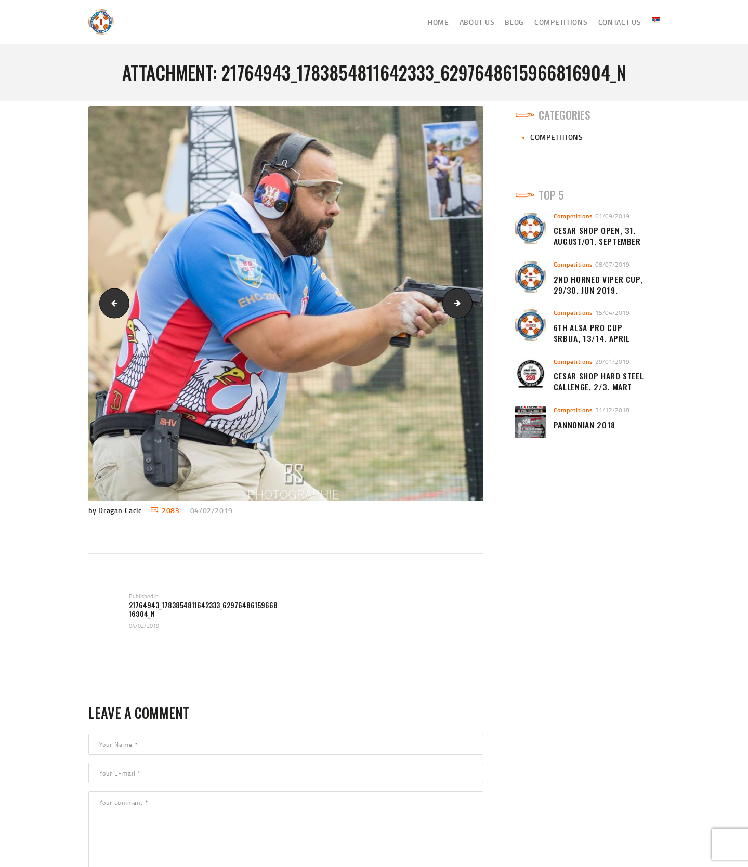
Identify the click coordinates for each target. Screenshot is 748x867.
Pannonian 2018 (584, 424)
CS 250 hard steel (111, 303)
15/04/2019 (612, 312)
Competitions (556, 137)
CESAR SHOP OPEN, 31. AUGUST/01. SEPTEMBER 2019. (597, 241)
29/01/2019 (612, 361)
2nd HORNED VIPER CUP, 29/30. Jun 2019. (598, 285)
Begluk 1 (469, 303)
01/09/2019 (612, 216)
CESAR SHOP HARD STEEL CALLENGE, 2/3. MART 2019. (599, 387)
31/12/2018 (612, 409)
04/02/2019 (211, 510)
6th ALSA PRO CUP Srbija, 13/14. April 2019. (592, 338)
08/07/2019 (612, 264)
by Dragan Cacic (116, 510)
